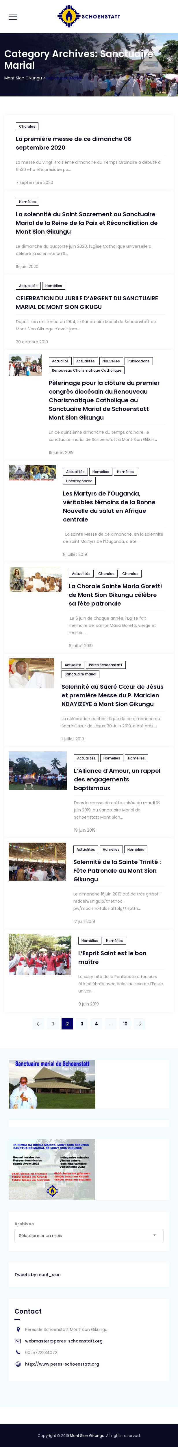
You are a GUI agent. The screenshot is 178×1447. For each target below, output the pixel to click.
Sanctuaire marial (80, 674)
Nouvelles (111, 361)
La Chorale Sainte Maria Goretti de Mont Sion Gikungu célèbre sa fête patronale (115, 595)
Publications (139, 361)
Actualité (60, 361)
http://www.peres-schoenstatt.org (62, 1364)
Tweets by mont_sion (37, 1274)
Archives (24, 1224)
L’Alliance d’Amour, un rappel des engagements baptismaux (117, 779)
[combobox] (89, 1235)
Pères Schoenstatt (106, 664)
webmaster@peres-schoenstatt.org (64, 1341)
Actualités (28, 285)
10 (125, 1024)
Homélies (27, 201)
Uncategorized (79, 480)
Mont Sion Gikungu (87, 1435)
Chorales (27, 126)
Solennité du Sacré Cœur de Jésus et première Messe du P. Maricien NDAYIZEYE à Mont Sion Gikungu (113, 695)
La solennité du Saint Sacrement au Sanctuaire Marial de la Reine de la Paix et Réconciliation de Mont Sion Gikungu (87, 223)
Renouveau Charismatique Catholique (86, 370)
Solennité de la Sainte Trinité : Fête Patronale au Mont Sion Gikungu (117, 870)
